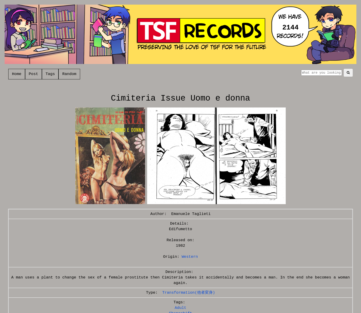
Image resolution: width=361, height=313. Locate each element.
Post (33, 74)
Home (16, 74)
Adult (180, 308)
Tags (50, 74)
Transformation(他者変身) (188, 292)
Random (69, 74)
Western (190, 257)
